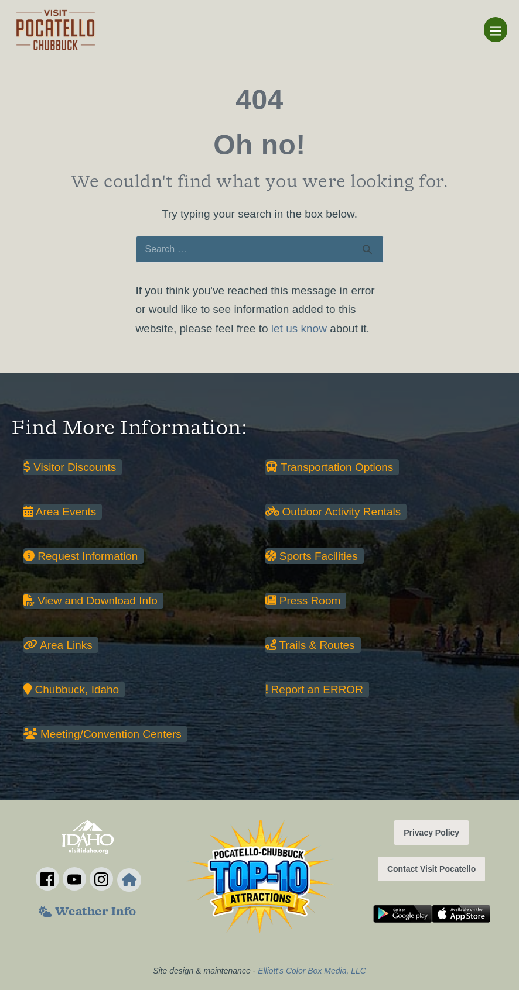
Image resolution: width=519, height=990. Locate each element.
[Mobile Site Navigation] (495, 29)
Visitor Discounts (69, 467)
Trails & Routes (310, 645)
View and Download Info (90, 600)
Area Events (59, 512)
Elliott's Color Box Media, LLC (312, 970)
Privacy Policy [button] (431, 832)
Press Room (303, 600)
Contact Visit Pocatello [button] (431, 869)
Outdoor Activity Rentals (333, 512)
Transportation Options (329, 467)
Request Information (80, 556)
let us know (299, 328)
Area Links (58, 645)
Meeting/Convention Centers (102, 734)
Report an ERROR (314, 689)
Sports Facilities (311, 556)
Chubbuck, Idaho (71, 689)
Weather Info (87, 912)
